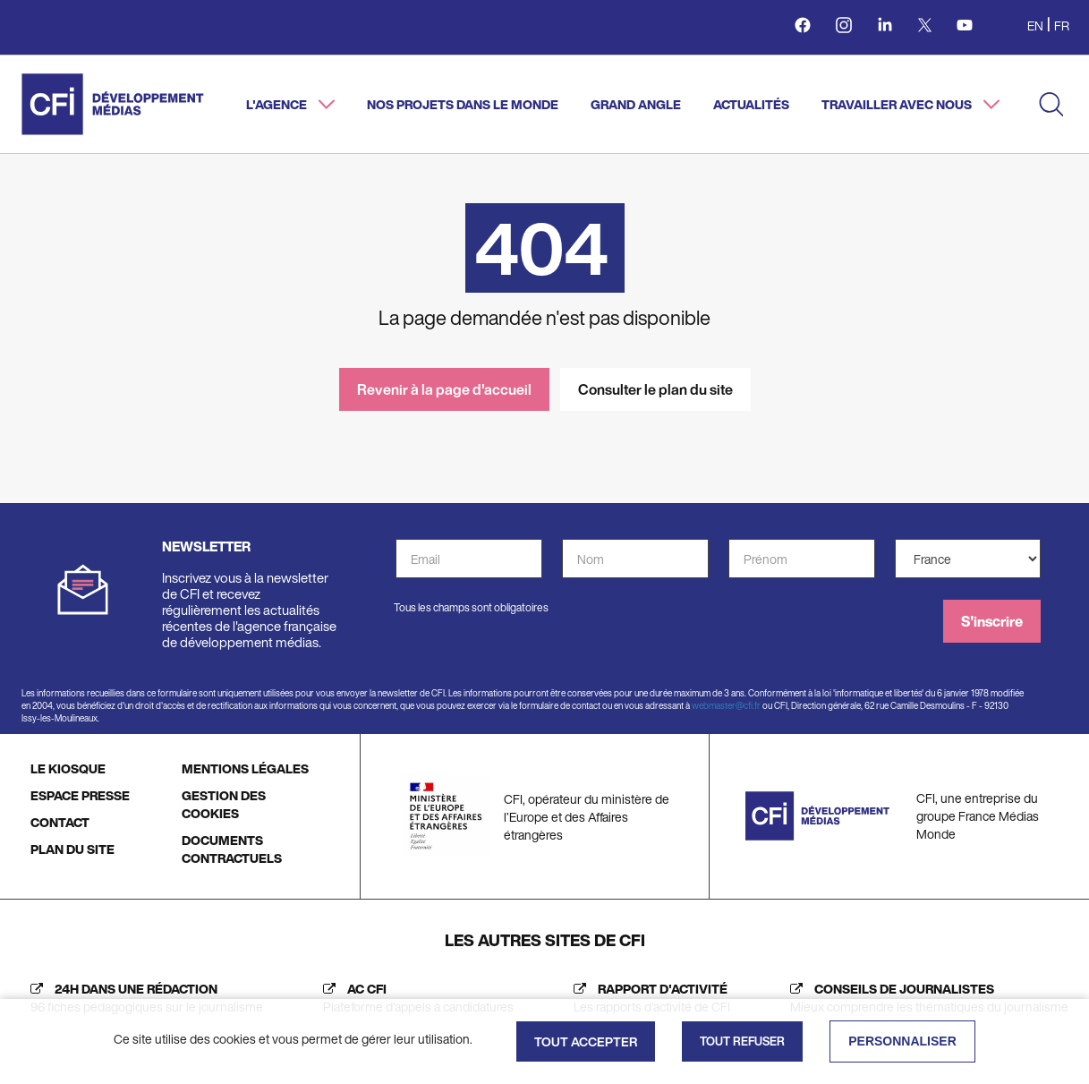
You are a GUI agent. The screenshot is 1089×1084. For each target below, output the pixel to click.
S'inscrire (992, 621)
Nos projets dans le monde (462, 104)
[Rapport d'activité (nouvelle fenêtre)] (647, 998)
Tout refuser (742, 1041)
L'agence (278, 104)
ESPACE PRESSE (80, 795)
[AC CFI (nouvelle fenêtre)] (414, 998)
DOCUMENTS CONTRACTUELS (232, 849)
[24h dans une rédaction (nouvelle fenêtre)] (142, 998)
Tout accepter (585, 1041)
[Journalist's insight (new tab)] (924, 998)
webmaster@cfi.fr (726, 706)
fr (1061, 25)
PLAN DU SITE (72, 849)
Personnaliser (902, 1041)
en (1035, 25)
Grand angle (636, 104)
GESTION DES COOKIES (224, 804)
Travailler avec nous (897, 104)
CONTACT (59, 822)
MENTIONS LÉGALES (245, 768)
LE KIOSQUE (68, 768)
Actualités (751, 104)
